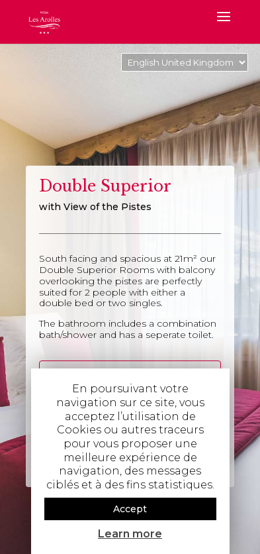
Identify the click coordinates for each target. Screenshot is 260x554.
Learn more (130, 533)
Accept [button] (130, 509)
